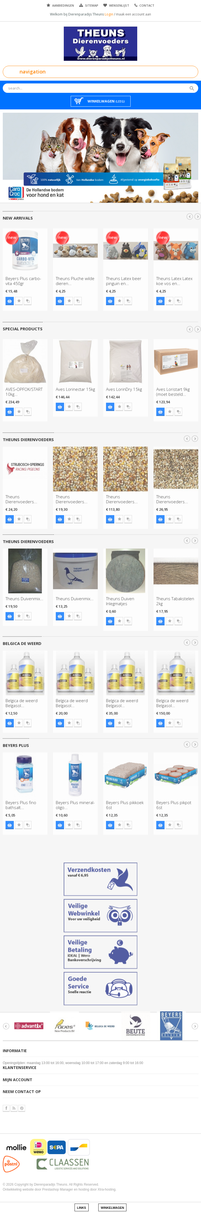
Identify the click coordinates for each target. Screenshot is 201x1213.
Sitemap (91, 5)
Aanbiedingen (63, 5)
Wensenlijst (119, 5)
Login (109, 14)
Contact (146, 5)
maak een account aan (133, 14)
